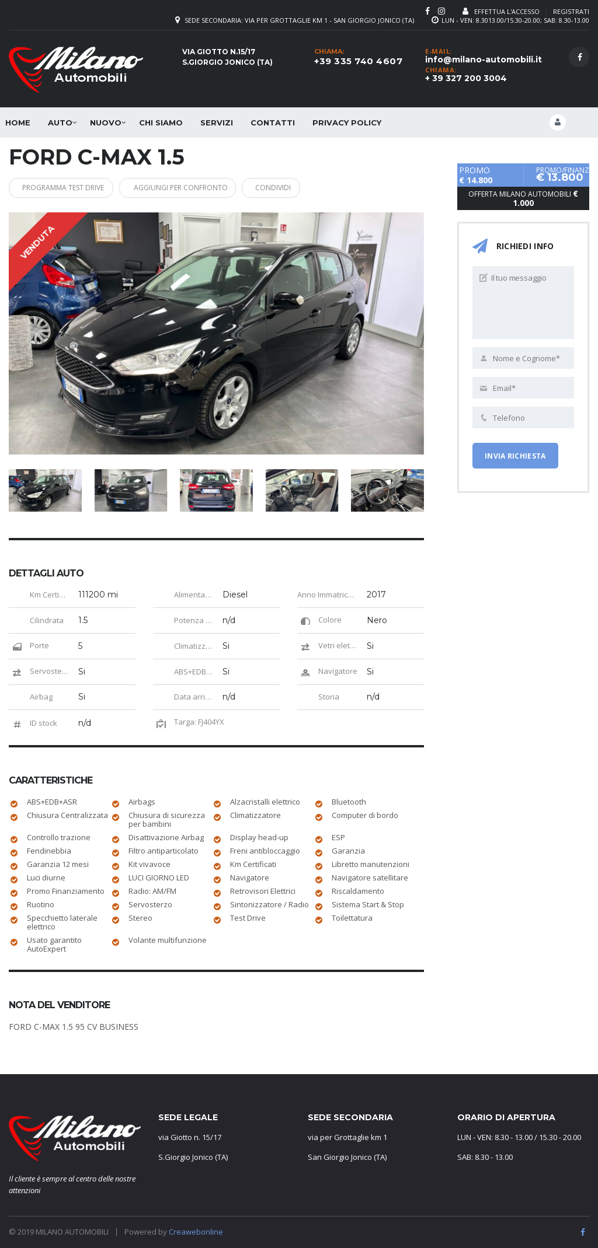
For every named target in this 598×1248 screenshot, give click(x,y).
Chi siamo (161, 122)
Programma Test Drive (69, 186)
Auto (60, 122)
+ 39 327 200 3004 (466, 78)
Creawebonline (196, 1227)
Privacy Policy (346, 122)
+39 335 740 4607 (358, 61)
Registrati (571, 11)
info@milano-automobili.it (483, 59)
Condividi (290, 186)
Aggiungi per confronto (194, 186)
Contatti (273, 122)
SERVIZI (216, 122)
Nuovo (105, 122)
